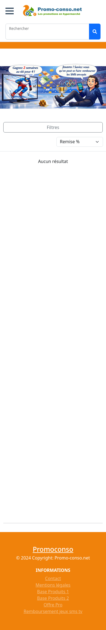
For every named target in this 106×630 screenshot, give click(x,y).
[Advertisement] (54, 342)
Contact (53, 578)
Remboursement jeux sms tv (53, 611)
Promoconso (53, 549)
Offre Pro (53, 605)
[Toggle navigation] (53, 127)
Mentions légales (53, 585)
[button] (9, 11)
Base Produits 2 (53, 598)
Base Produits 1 (53, 592)
